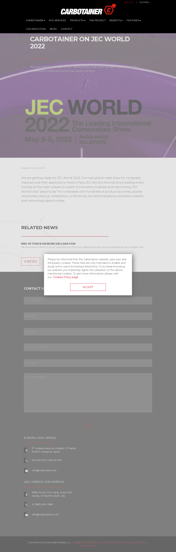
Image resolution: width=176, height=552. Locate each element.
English (129, 3)
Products (78, 21)
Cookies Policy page (65, 277)
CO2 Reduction (36, 29)
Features (134, 21)
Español (144, 3)
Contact (67, 29)
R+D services (57, 21)
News (53, 29)
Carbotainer (35, 21)
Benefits (116, 21)
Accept (88, 287)
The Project (97, 21)
